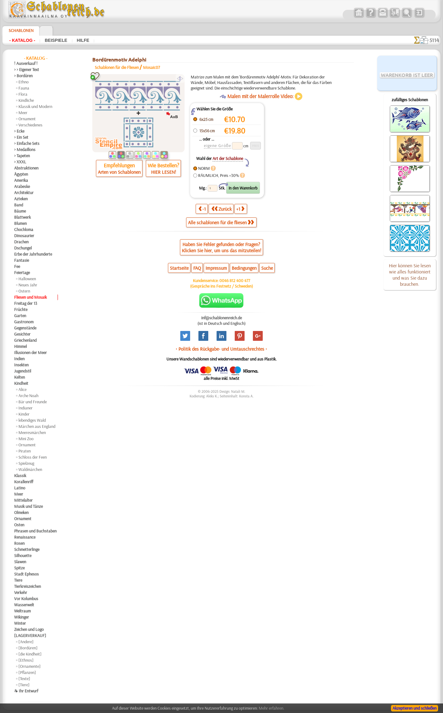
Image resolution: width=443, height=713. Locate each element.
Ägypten (21, 174)
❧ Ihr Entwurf (26, 691)
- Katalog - (22, 40)
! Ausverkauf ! (26, 63)
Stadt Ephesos (26, 574)
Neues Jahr (27, 285)
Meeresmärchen (32, 432)
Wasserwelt (24, 604)
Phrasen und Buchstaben (35, 531)
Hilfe (83, 40)
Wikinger (21, 617)
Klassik (20, 475)
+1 (240, 208)
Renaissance (24, 537)
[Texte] (24, 678)
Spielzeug (26, 463)
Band (18, 205)
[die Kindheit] (30, 654)
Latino (19, 488)
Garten (20, 315)
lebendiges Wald (32, 420)
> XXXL (20, 162)
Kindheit (21, 383)
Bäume (20, 211)
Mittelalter (23, 500)
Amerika (21, 180)
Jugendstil (22, 371)
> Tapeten (22, 155)
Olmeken (21, 512)
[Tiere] (24, 684)
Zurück (221, 208)
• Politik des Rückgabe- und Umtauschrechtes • (221, 349)
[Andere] (26, 641)
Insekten (21, 365)
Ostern (24, 291)
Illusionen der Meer (30, 352)
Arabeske (22, 186)
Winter (20, 623)
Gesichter (22, 334)
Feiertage (22, 272)
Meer (22, 112)
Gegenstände (25, 328)
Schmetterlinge (26, 549)
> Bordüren (23, 75)
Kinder (24, 414)
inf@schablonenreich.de (221, 318)
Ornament (27, 118)
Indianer (25, 408)
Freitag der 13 (25, 303)
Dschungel (23, 248)
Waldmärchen (30, 469)
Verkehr (20, 592)
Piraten (24, 451)
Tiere (18, 580)
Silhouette (22, 555)
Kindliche (26, 100)
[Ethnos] (26, 660)
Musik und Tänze (28, 506)
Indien (19, 358)
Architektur (24, 192)
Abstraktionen (26, 168)
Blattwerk (22, 217)
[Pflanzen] (27, 672)
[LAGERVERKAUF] (30, 635)
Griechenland (25, 340)
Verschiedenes (30, 125)
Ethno (23, 82)
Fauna (23, 88)
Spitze (19, 568)
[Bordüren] (28, 648)
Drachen (21, 242)
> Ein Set (21, 137)
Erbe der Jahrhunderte (33, 254)
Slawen (20, 561)
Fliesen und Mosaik (30, 297)
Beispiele (56, 40)
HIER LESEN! (163, 172)
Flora (22, 94)
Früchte (20, 309)
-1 (202, 208)
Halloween (27, 278)
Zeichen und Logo (29, 629)
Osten (19, 525)
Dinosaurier (24, 235)
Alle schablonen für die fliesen (221, 222)
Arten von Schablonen (119, 172)
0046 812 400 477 (234, 280)
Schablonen (21, 30)
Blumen (20, 223)
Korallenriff (23, 481)
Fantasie (21, 260)
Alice (22, 389)
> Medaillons (24, 149)
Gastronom (24, 322)
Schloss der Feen (32, 457)
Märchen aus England (36, 426)
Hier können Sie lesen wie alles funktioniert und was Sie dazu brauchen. (410, 274)
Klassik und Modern (35, 106)
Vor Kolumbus (26, 598)
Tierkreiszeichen (27, 586)
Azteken (21, 198)
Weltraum (22, 611)
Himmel (20, 346)
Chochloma (23, 229)
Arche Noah (28, 395)
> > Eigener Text (26, 69)
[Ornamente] (29, 666)
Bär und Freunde (32, 401)
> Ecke (19, 131)
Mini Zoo (26, 438)
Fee (17, 266)
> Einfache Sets (26, 143)
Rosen (19, 543)
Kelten (19, 377)
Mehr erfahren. (271, 708)
